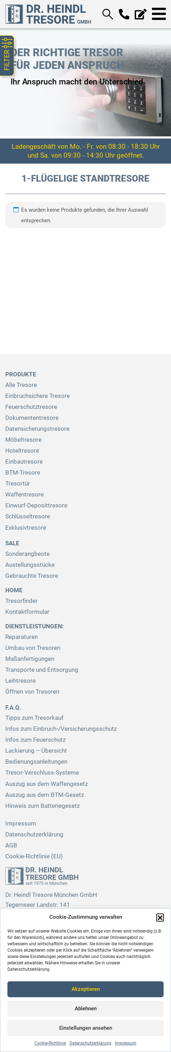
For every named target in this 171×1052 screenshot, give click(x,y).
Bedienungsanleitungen (36, 761)
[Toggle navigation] (159, 14)
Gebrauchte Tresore (31, 575)
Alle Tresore (21, 385)
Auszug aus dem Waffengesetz (46, 784)
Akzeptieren (86, 989)
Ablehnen (86, 1008)
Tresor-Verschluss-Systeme (42, 772)
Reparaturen (21, 637)
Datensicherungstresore (37, 428)
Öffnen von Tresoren (32, 691)
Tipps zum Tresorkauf (34, 718)
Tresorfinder (21, 601)
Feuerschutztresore (31, 407)
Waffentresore (24, 494)
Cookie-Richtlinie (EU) (34, 856)
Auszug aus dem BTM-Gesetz (44, 795)
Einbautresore (24, 461)
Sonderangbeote (27, 554)
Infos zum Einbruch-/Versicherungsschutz (61, 728)
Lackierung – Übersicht (36, 750)
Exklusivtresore (25, 527)
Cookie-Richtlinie (50, 1043)
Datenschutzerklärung (90, 1043)
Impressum (125, 1043)
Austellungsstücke (30, 565)
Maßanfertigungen (29, 659)
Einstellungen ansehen (85, 1028)
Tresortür (17, 483)
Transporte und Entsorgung (41, 669)
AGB (11, 845)
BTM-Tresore (22, 472)
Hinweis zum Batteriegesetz (42, 806)
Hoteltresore (22, 450)
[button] (160, 917)
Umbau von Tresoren (32, 648)
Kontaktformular (27, 612)
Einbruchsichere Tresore (37, 396)
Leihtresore (20, 680)
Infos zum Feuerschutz (35, 739)
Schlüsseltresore (27, 516)
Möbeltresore (23, 439)
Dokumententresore (32, 418)
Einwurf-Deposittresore (36, 505)
